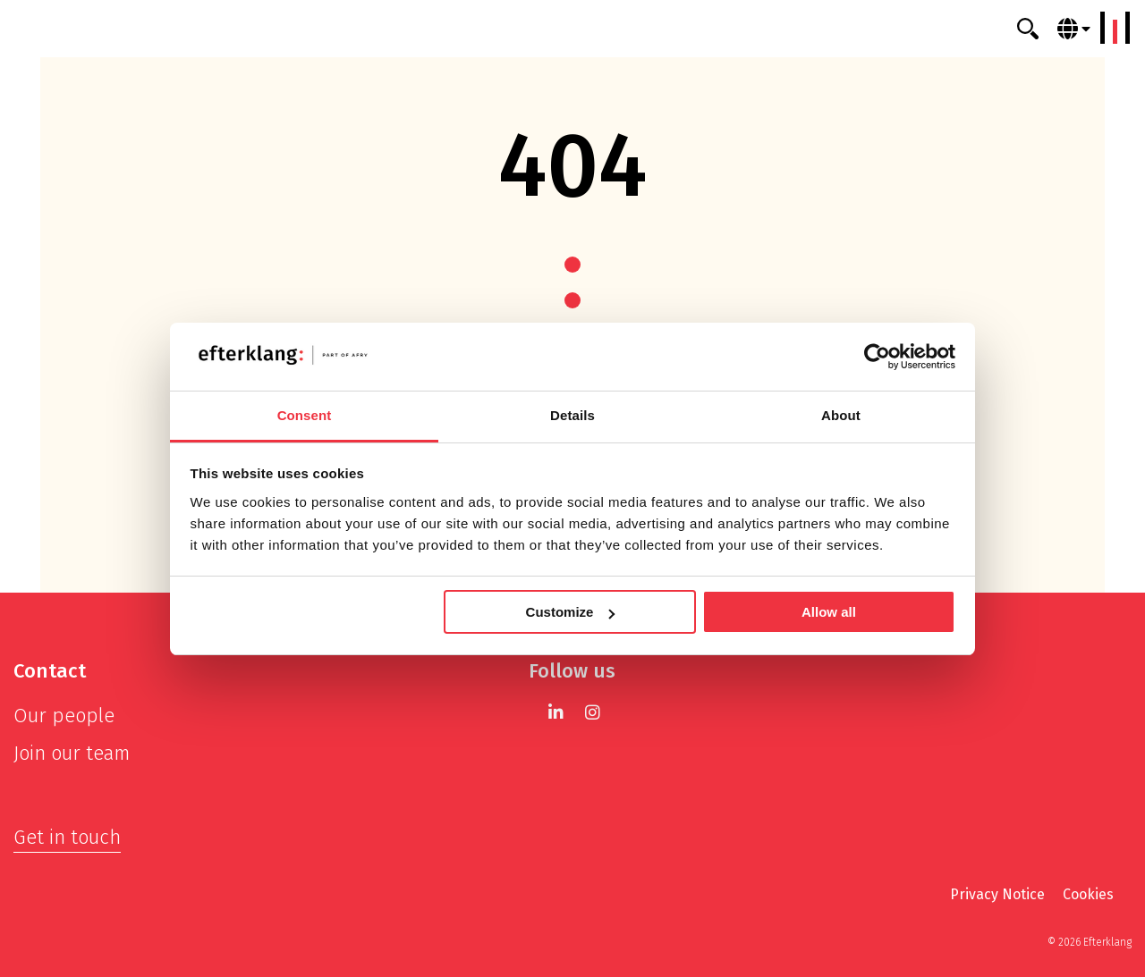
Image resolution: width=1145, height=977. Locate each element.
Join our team (71, 753)
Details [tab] (572, 415)
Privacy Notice (997, 894)
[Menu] (1115, 28)
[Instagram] (592, 711)
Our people (63, 715)
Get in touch (67, 837)
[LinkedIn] (556, 711)
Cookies (1088, 894)
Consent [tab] (304, 415)
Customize (570, 611)
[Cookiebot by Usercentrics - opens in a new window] (877, 356)
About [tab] (841, 415)
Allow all (829, 611)
